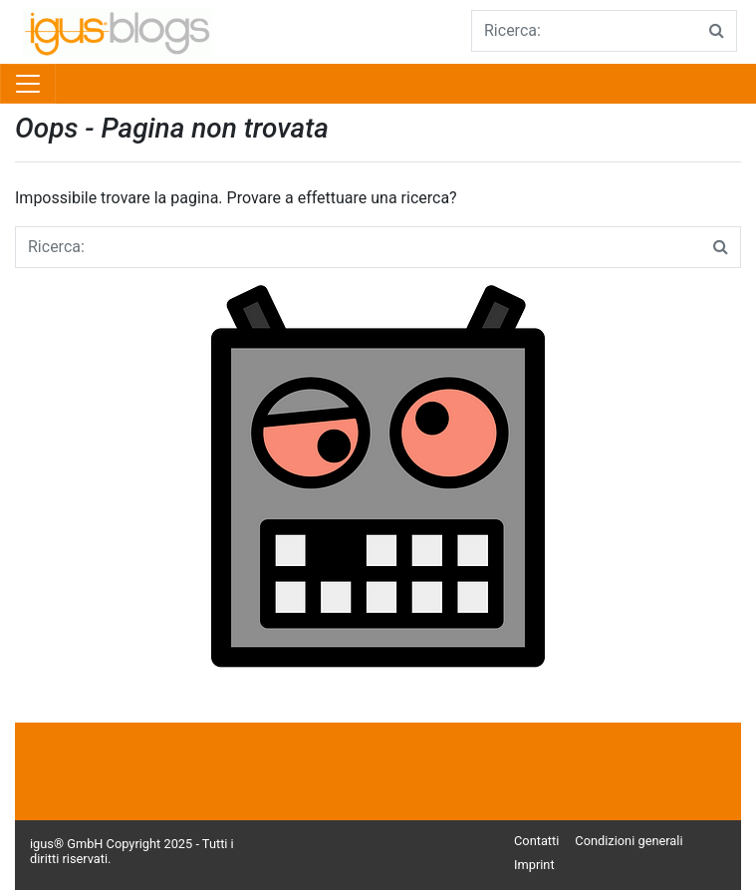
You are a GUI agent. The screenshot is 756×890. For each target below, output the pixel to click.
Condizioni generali (628, 840)
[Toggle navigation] (28, 84)
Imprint (534, 864)
